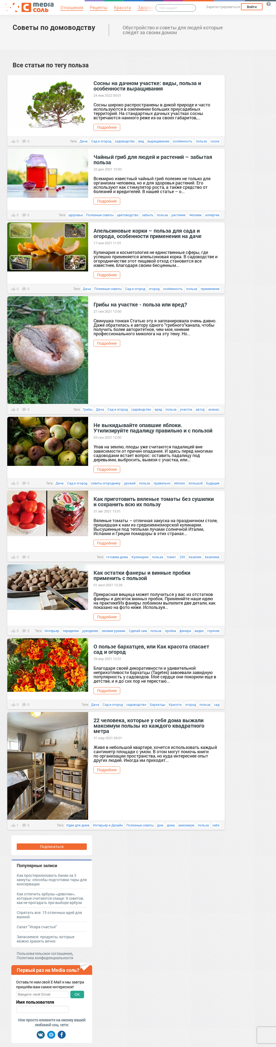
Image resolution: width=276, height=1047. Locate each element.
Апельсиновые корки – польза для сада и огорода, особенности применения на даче (148, 233)
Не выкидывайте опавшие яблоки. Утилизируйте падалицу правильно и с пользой (153, 427)
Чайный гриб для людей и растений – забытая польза (153, 159)
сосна (215, 141)
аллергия (212, 215)
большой (196, 483)
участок (186, 409)
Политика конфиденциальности (45, 957)
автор (200, 409)
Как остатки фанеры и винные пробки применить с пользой (142, 575)
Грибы (87, 409)
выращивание (158, 141)
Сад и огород (101, 141)
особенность (182, 141)
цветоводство (128, 215)
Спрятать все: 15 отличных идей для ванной (49, 914)
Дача (84, 141)
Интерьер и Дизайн (108, 825)
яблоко (179, 483)
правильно (162, 483)
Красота (175, 704)
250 (182, 557)
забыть (147, 215)
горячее (213, 631)
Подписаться (52, 846)
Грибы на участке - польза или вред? (140, 304)
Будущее (212, 483)
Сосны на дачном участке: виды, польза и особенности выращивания (147, 85)
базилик (195, 557)
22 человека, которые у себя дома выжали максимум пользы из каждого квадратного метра (149, 725)
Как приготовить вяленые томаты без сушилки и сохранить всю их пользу (154, 501)
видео (199, 631)
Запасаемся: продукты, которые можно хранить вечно (45, 939)
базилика (212, 557)
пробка (170, 631)
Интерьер (51, 631)
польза (201, 141)
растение (178, 215)
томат (171, 557)
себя (215, 825)
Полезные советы (99, 215)
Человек (195, 215)
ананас (213, 409)
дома (171, 825)
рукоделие (90, 631)
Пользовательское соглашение (44, 953)
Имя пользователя (35, 1002)
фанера (185, 631)
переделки (71, 631)
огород (154, 289)
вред (158, 409)
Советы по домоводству (54, 27)
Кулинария (140, 557)
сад (216, 704)
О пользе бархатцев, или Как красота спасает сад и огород (151, 649)
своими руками (113, 631)
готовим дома (117, 557)
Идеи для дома (77, 825)
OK (77, 994)
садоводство (125, 141)
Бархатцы (157, 704)
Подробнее (107, 127)
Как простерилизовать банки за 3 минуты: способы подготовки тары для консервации (52, 880)
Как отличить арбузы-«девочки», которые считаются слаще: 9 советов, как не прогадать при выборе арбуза (50, 898)
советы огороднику (105, 483)
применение (210, 289)
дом (160, 825)
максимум (186, 825)
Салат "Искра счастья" (37, 926)
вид (141, 141)
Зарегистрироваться (223, 6)
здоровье (75, 215)
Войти (252, 6)
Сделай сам (138, 631)
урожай (130, 483)
